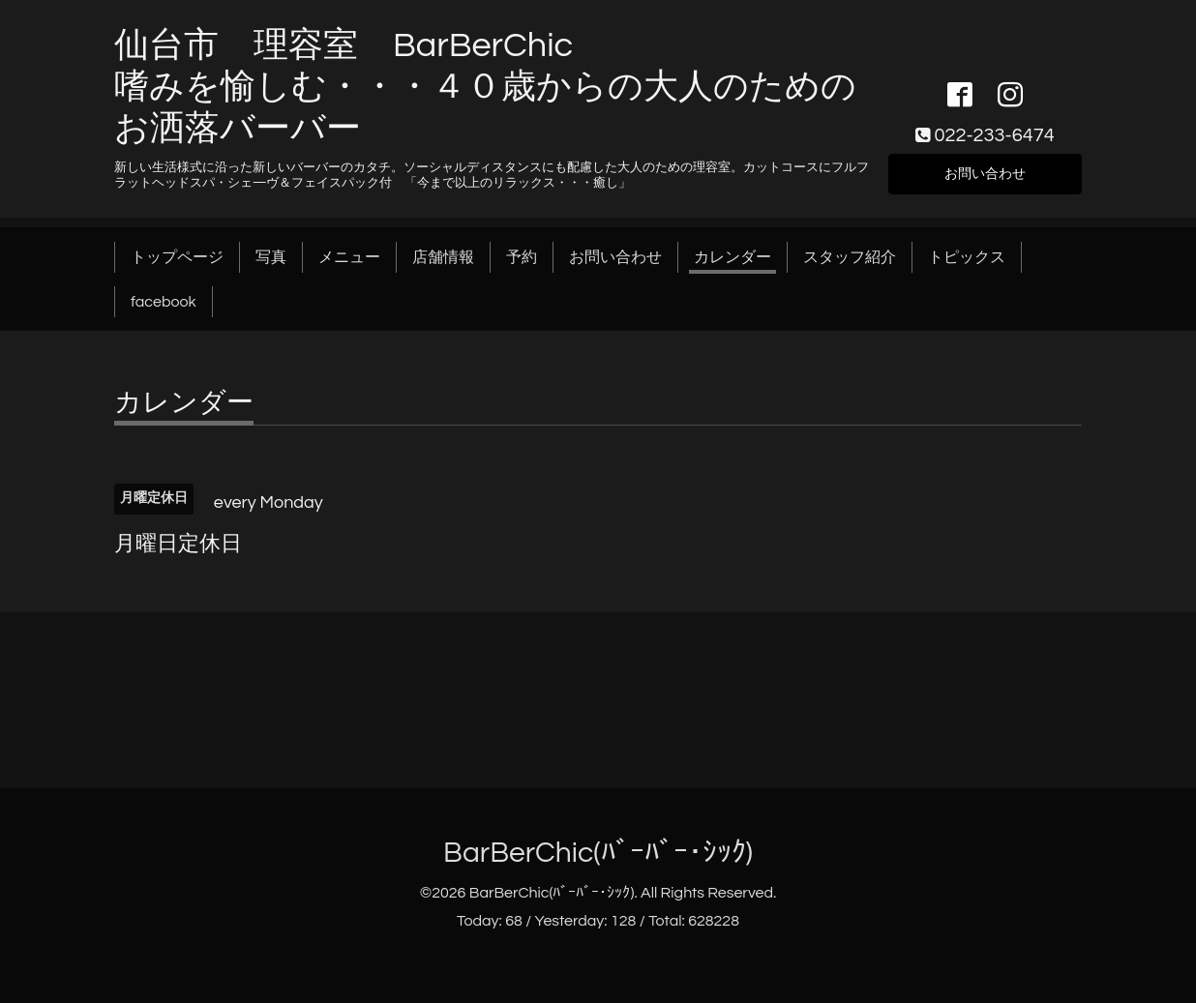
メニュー (349, 257)
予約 (521, 257)
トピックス (966, 257)
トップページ (177, 257)
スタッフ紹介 (849, 257)
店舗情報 (443, 257)
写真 (270, 257)
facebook (163, 302)
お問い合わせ (985, 172)
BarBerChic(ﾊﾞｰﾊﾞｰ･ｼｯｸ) (598, 853)
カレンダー (732, 257)
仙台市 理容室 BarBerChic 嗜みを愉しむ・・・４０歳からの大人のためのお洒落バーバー (485, 87)
